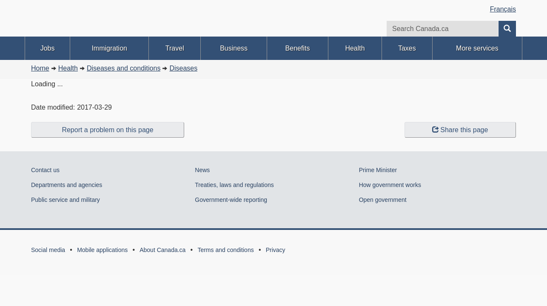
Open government (383, 199)
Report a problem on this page (107, 129)
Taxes (407, 48)
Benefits (297, 48)
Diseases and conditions (123, 68)
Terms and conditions (225, 249)
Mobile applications (102, 249)
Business (234, 48)
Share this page (460, 129)
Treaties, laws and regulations (234, 184)
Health (355, 48)
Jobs (47, 48)
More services (477, 48)
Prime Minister (378, 170)
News (202, 170)
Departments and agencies (66, 184)
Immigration (109, 48)
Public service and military (65, 199)
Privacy (275, 249)
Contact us (45, 170)
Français (503, 9)
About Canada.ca (162, 249)
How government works (390, 184)
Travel (174, 48)
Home (40, 68)
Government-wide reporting (231, 199)
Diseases (183, 68)
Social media (48, 249)
